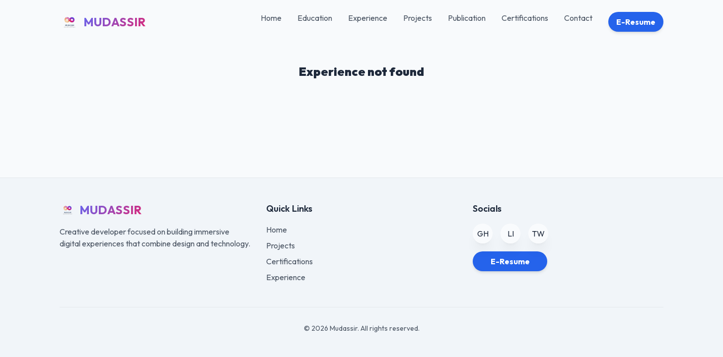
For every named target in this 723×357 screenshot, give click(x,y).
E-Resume (635, 22)
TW (538, 233)
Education (314, 18)
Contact (578, 18)
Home (271, 18)
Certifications (525, 18)
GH (483, 233)
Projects (417, 18)
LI (510, 233)
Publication (467, 18)
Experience (367, 18)
